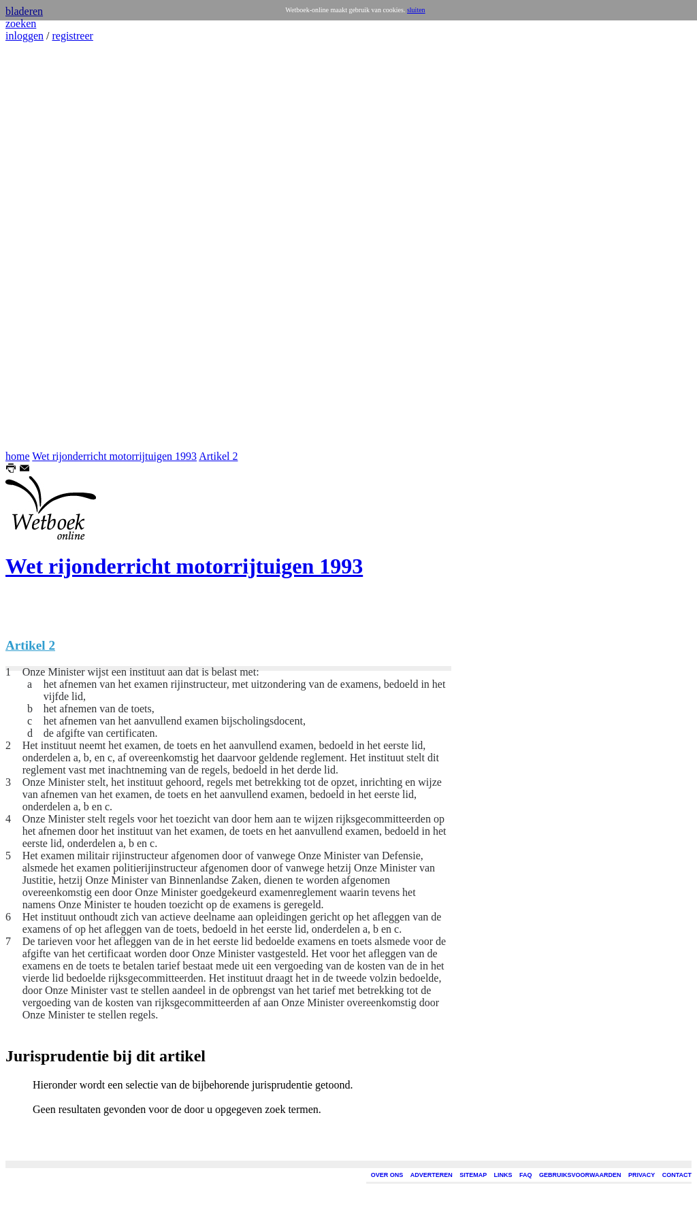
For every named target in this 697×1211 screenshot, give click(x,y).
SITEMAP (473, 1175)
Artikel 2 (218, 456)
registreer (72, 36)
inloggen (24, 36)
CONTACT (677, 1175)
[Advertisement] (46, 246)
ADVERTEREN (431, 1175)
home (17, 456)
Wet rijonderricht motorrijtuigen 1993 (114, 456)
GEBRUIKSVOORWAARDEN (580, 1175)
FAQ (525, 1175)
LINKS (503, 1175)
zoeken (20, 23)
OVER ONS (387, 1175)
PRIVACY (641, 1175)
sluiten (416, 10)
